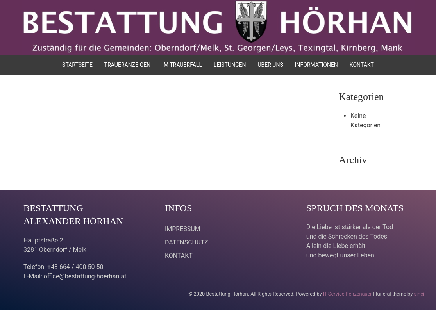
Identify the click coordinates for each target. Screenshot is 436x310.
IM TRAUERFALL (182, 65)
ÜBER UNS (270, 65)
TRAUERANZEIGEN (127, 65)
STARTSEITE (77, 65)
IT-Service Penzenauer (347, 294)
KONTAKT (362, 65)
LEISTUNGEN (230, 65)
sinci (419, 294)
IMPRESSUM (182, 229)
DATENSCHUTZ (186, 242)
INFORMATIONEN (316, 65)
